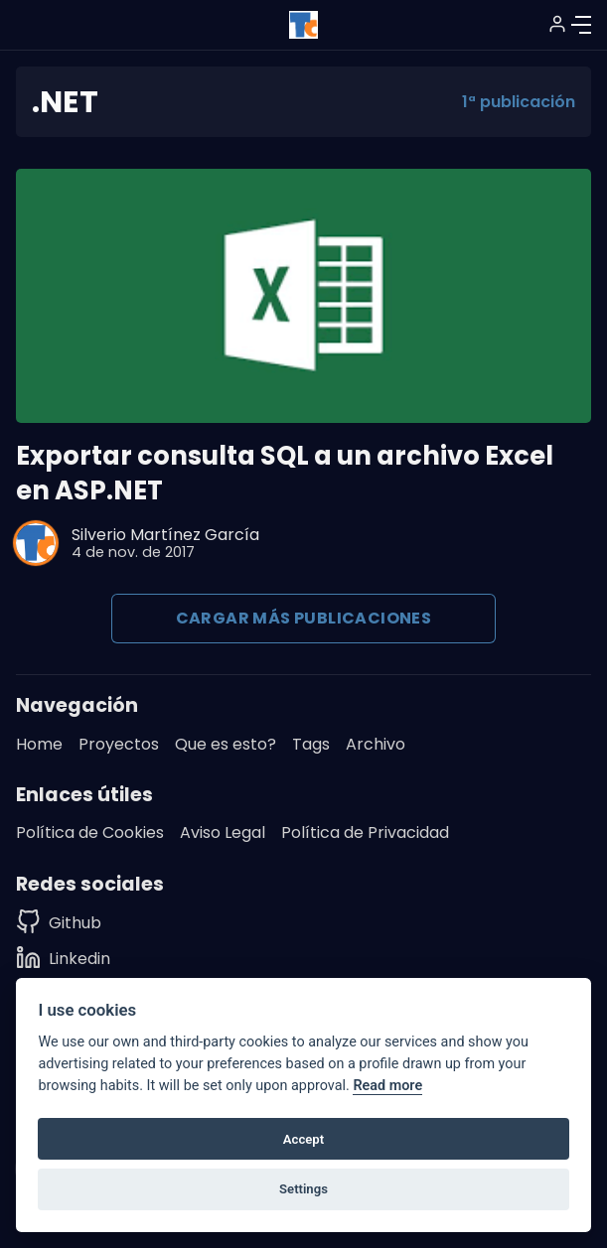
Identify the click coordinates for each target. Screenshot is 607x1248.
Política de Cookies (90, 832)
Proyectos (118, 744)
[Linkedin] (63, 958)
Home (39, 744)
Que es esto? (225, 744)
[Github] (63, 922)
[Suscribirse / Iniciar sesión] (557, 24)
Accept (303, 1139)
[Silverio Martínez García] (36, 543)
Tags (311, 744)
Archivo (375, 744)
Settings (303, 1188)
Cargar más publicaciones (304, 618)
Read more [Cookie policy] (387, 1085)
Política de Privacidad (365, 832)
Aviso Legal (222, 832)
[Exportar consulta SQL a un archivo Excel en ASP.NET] (303, 296)
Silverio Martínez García (165, 534)
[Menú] (581, 25)
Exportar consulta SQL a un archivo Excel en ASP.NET (284, 473)
